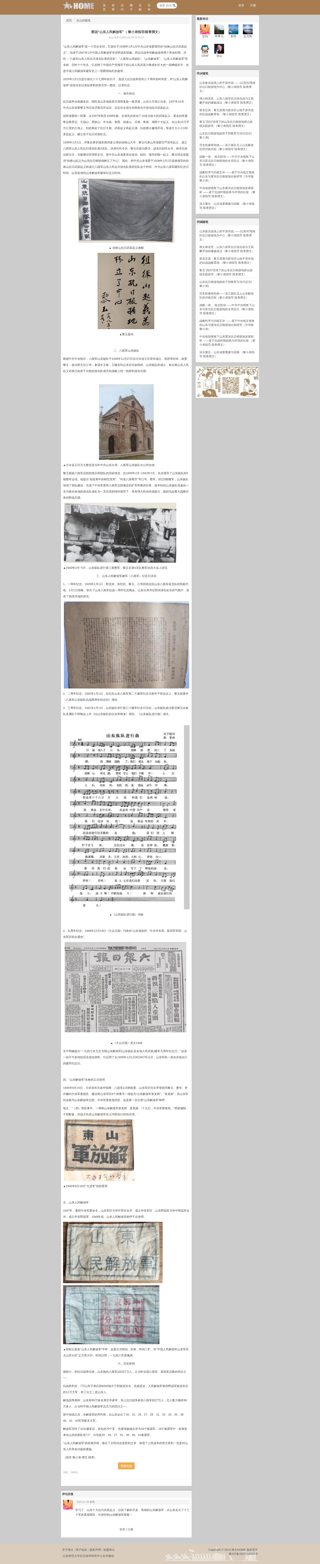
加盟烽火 (109, 1549)
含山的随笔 (83, 20)
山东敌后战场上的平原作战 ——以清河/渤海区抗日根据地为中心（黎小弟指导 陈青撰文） (227, 87)
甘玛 (92, 1502)
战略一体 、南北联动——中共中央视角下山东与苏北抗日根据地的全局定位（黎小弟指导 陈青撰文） (226, 160)
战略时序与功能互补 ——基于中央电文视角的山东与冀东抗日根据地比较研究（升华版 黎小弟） (226, 176)
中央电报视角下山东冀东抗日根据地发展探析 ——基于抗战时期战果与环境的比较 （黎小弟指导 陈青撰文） (227, 192)
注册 (253, 5)
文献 (140, 7)
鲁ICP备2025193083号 (243, 1553)
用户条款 (81, 1549)
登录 (241, 5)
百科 (149, 7)
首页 (104, 7)
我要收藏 (126, 1466)
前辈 (113, 7)
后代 (122, 7)
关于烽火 (67, 1549)
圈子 (131, 7)
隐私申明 (95, 1549)
